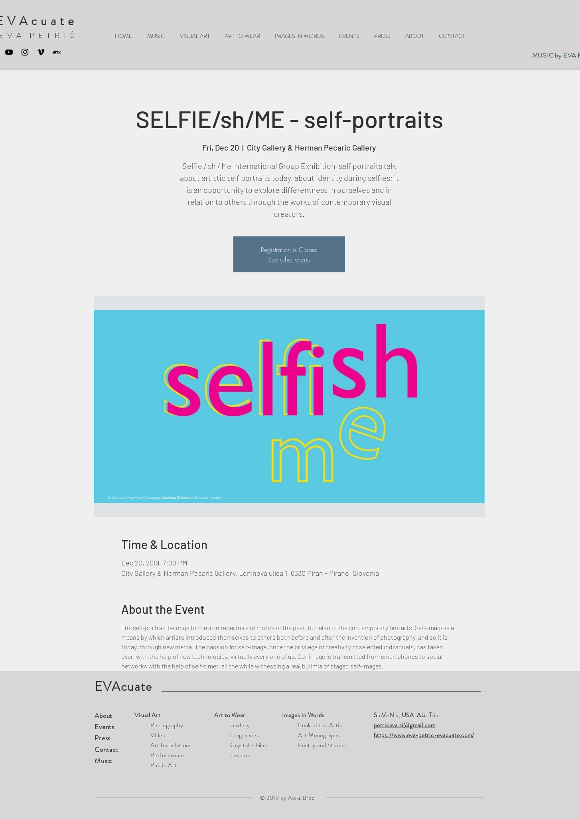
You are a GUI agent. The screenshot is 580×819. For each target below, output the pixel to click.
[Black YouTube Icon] (9, 52)
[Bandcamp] (56, 52)
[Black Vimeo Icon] (40, 52)
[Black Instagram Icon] (25, 52)
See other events (289, 259)
